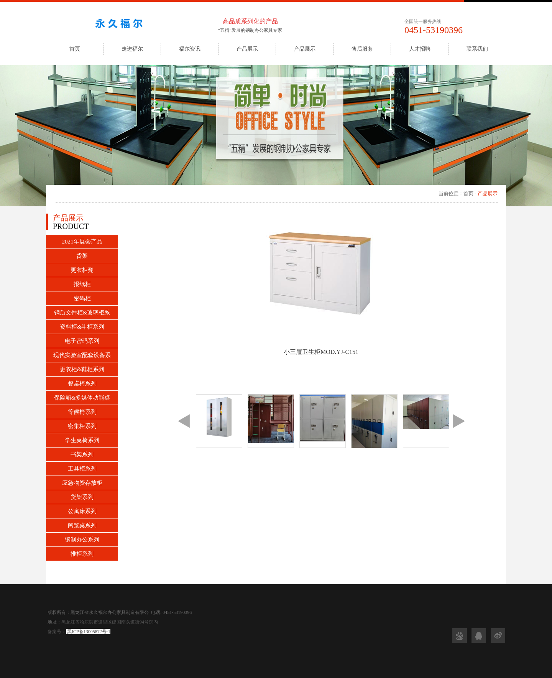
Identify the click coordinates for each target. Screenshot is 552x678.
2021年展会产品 (82, 242)
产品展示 (247, 49)
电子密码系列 (82, 341)
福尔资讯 (189, 49)
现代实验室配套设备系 (82, 355)
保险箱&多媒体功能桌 (82, 398)
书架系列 (82, 454)
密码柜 (82, 298)
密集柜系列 (82, 426)
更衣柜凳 (82, 270)
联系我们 (477, 49)
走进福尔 (132, 49)
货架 (82, 256)
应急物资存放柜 (82, 483)
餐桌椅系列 (82, 383)
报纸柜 (82, 284)
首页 (74, 49)
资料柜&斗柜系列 (82, 327)
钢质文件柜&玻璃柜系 (82, 312)
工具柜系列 (82, 469)
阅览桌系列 (82, 525)
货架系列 (82, 497)
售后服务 (362, 49)
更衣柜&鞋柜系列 (82, 369)
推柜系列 (82, 554)
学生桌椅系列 (82, 440)
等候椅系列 (82, 412)
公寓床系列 (82, 511)
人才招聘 (419, 49)
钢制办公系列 (82, 539)
